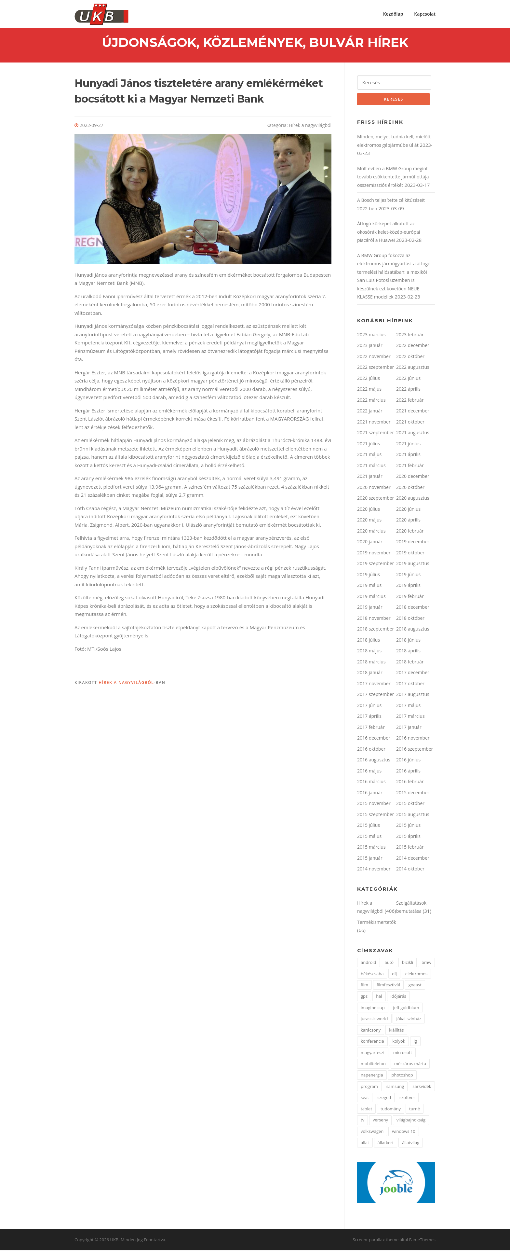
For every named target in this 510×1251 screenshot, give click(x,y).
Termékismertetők (376, 923)
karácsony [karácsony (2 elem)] (371, 1031)
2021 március (371, 466)
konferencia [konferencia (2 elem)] (372, 1042)
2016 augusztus (373, 761)
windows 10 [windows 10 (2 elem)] (403, 1132)
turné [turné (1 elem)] (414, 1109)
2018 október (410, 619)
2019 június (408, 575)
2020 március (371, 531)
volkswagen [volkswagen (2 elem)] (372, 1132)
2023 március (371, 335)
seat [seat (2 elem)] (365, 1098)
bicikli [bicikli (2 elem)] (407, 963)
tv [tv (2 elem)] (362, 1121)
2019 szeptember (375, 564)
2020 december (412, 477)
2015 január (369, 858)
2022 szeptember (375, 368)
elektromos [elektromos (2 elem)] (416, 974)
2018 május (369, 651)
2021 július (368, 444)
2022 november (374, 357)
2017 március (410, 717)
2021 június (408, 444)
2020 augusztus (412, 499)
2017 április (369, 717)
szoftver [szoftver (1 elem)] (407, 1098)
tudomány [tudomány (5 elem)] (391, 1109)
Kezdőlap (393, 14)
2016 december (373, 739)
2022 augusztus (412, 368)
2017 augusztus (412, 695)
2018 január (369, 673)
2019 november (374, 553)
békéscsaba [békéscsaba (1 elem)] (372, 974)
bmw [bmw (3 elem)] (426, 963)
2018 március (371, 662)
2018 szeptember (375, 630)
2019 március (371, 597)
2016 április (408, 771)
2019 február (410, 597)
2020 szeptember (375, 499)
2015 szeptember (375, 815)
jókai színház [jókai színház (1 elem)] (408, 1019)
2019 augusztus (412, 564)
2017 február (371, 728)
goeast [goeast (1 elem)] (415, 986)
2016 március (371, 782)
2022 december (412, 346)
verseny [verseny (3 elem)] (380, 1121)
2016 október (371, 749)
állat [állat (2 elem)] (365, 1143)
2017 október (410, 684)
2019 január (369, 608)
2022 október (410, 357)
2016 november (413, 739)
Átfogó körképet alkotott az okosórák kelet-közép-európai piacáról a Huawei (388, 232)
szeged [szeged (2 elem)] (384, 1098)
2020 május (369, 521)
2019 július (368, 575)
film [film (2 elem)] (364, 986)
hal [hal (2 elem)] (379, 997)
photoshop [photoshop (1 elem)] (402, 1076)
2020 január (369, 542)
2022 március (371, 400)
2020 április (408, 521)
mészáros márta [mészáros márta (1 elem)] (410, 1064)
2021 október (410, 422)
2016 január (369, 793)
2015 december (412, 793)
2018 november (374, 619)
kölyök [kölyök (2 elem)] (399, 1042)
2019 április (408, 586)
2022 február (410, 400)
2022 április (408, 390)
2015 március (371, 848)
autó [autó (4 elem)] (389, 963)
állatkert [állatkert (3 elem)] (386, 1143)
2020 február (410, 531)
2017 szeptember (375, 695)
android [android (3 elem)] (368, 963)
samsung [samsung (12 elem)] (395, 1087)
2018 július (368, 640)
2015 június (408, 826)
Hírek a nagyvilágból (310, 126)
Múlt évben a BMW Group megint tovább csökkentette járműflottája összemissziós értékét (393, 177)
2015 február (410, 848)
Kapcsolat (425, 14)
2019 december (412, 542)
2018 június (408, 640)
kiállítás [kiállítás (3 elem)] (396, 1031)
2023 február (410, 335)
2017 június (369, 706)
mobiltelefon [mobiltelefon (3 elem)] (373, 1064)
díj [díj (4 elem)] (394, 974)
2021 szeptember (375, 433)
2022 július (368, 379)
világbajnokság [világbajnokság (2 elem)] (410, 1121)
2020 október (410, 488)
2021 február (410, 466)
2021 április (408, 455)
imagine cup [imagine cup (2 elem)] (373, 1008)
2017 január (409, 728)
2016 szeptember (414, 749)
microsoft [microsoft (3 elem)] (402, 1053)
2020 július (368, 510)
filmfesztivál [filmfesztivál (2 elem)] (388, 986)
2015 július (368, 826)
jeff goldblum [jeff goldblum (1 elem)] (406, 1008)
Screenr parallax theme (376, 1241)
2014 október (410, 870)
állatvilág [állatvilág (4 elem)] (410, 1143)
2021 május (369, 455)
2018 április (408, 651)
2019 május (369, 586)
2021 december (412, 412)
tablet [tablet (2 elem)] (366, 1109)
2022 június (408, 379)
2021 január (369, 477)
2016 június (408, 761)
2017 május (408, 706)
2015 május (369, 837)
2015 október (410, 804)
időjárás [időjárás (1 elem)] (398, 997)
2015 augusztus (412, 815)
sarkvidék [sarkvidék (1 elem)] (421, 1087)
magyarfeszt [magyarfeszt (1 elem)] (373, 1053)
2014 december (412, 858)
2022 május (369, 390)
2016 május (369, 771)
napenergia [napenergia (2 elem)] (372, 1076)
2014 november (374, 870)
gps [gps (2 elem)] (364, 997)
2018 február (410, 662)
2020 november (374, 488)
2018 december (412, 608)
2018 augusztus (412, 630)
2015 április (408, 837)
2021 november (374, 422)
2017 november (374, 684)
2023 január (369, 346)
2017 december (412, 673)
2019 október (410, 553)
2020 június (408, 510)
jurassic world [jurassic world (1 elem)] (374, 1019)
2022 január (369, 412)
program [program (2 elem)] (369, 1087)
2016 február (410, 782)
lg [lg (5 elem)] (415, 1042)
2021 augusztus (412, 433)
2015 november (374, 804)
